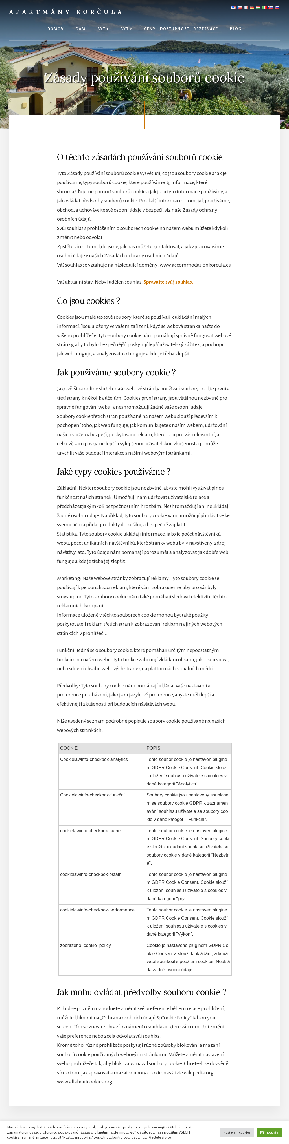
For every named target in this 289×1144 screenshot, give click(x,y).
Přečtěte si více (159, 1137)
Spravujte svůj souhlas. (169, 282)
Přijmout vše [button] (269, 1132)
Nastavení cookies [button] (237, 1132)
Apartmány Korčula (66, 11)
